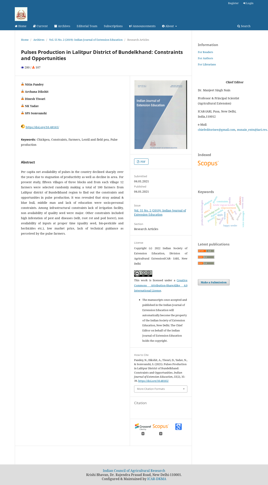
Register (233, 3)
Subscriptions (113, 26)
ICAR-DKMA (156, 479)
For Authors (205, 58)
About (168, 26)
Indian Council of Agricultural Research (134, 470)
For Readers (205, 52)
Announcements (142, 26)
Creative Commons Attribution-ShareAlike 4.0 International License (161, 285)
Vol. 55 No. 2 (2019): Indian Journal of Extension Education (86, 40)
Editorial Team (87, 26)
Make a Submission (214, 282)
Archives (62, 26)
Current (40, 26)
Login (248, 3)
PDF (143, 161)
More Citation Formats (151, 389)
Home (21, 26)
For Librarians (207, 64)
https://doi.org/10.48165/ (42, 127)
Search (244, 26)
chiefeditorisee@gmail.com (216, 130)
